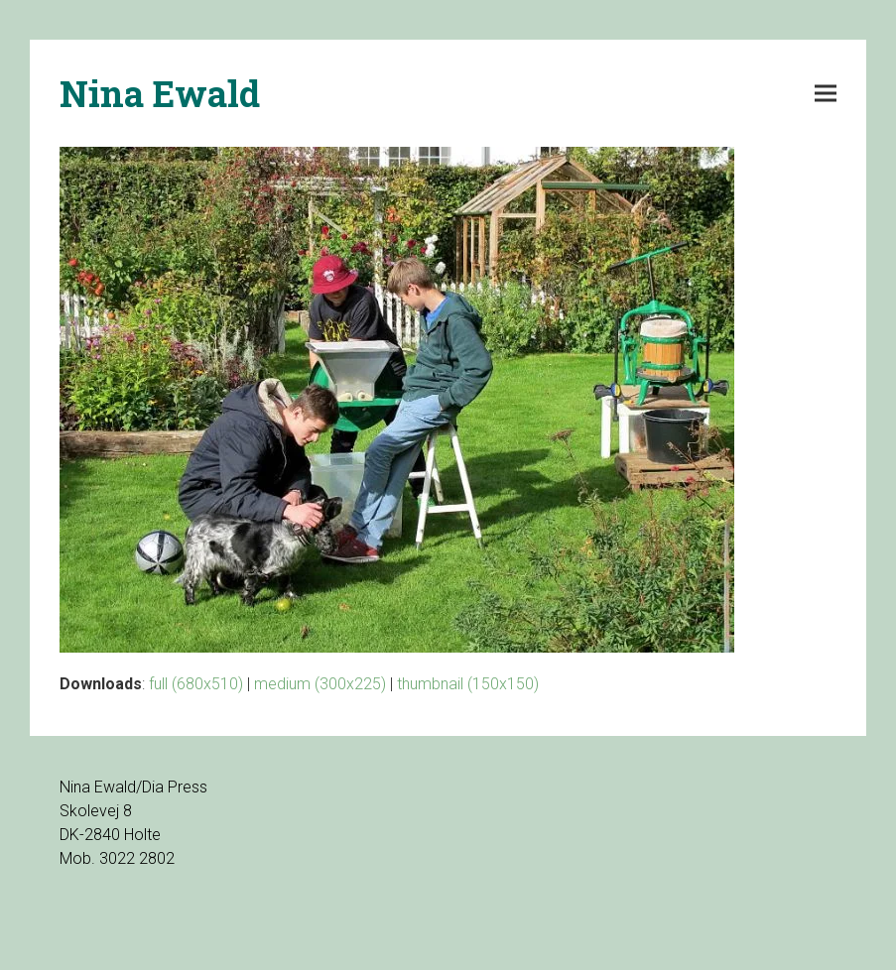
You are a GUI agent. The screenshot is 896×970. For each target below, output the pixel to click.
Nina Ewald (160, 93)
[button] (825, 93)
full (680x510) (196, 683)
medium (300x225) (320, 683)
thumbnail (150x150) (468, 683)
